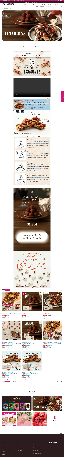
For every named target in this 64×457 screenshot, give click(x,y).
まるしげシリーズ (4, 451)
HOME (3, 8)
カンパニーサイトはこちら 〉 (58, 0)
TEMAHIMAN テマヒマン (5, 445)
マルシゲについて (42, 4)
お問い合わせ (49, 4)
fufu (2, 448)
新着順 (15, 290)
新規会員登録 (42, 6)
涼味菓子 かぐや (4, 454)
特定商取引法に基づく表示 (37, 453)
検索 (61, 6)
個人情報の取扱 (35, 450)
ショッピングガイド (34, 4)
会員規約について (36, 447)
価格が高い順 (12, 290)
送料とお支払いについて (21, 444)
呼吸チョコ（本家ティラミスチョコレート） (8, 442)
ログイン (37, 6)
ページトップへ (61, 433)
